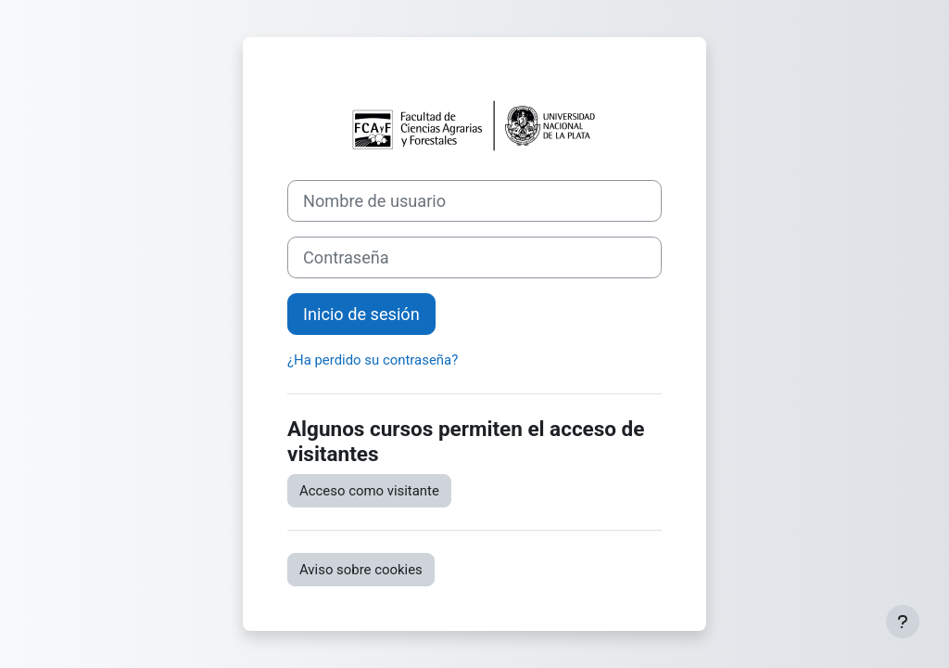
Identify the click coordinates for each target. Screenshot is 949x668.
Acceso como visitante (369, 490)
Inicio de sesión (361, 314)
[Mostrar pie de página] (902, 621)
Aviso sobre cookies (361, 569)
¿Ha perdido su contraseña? (372, 360)
